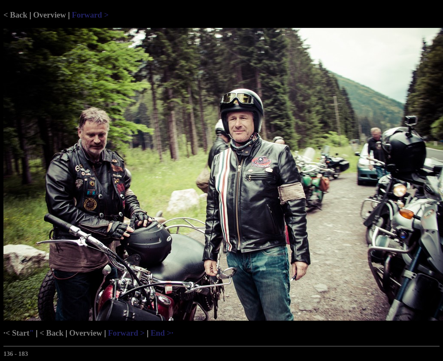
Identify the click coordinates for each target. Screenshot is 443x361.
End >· (162, 332)
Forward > (90, 14)
